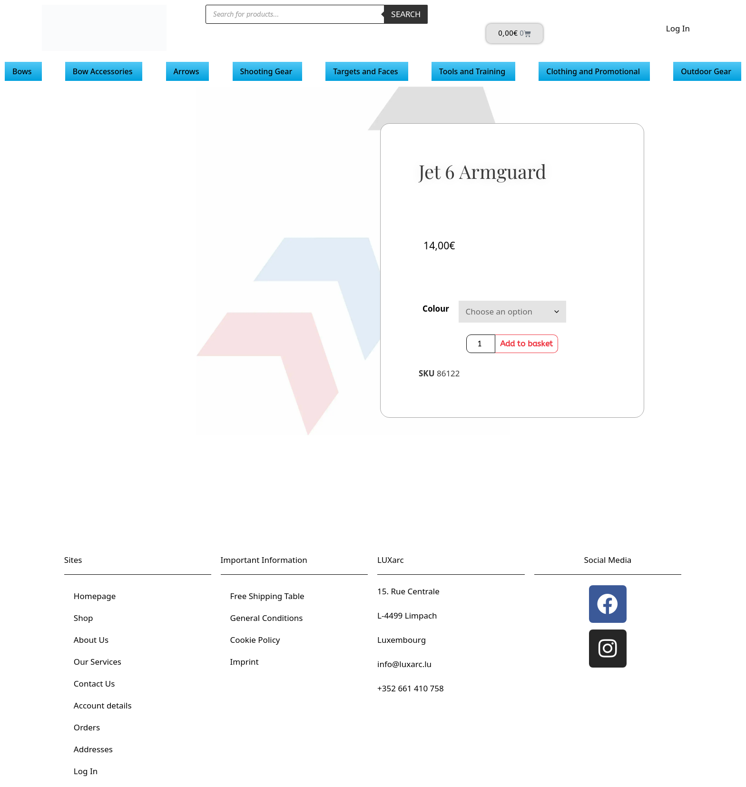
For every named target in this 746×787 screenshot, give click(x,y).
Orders (87, 727)
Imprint (244, 661)
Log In (678, 28)
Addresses (93, 749)
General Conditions (266, 617)
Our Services (97, 661)
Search (406, 14)
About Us (91, 639)
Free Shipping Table (267, 595)
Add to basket (526, 343)
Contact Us (94, 683)
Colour (435, 308)
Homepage (95, 595)
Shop (83, 617)
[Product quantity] (481, 343)
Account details (103, 705)
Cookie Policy (255, 639)
